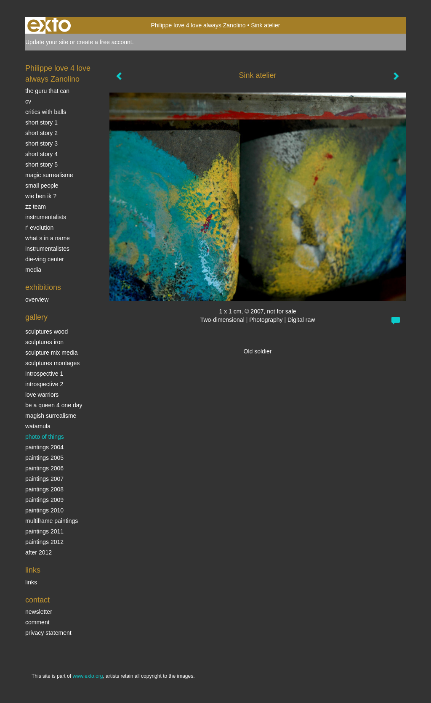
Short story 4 (41, 154)
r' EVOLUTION (39, 227)
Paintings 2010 (44, 510)
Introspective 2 (44, 384)
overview (36, 299)
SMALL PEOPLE (42, 185)
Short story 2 (41, 133)
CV (28, 101)
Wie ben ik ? (40, 196)
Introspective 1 (44, 373)
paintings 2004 (44, 447)
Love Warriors (42, 394)
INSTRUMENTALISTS (45, 217)
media (33, 269)
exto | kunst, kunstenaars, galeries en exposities (49, 25)
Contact (37, 600)
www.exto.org (87, 676)
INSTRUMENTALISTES (47, 248)
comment (37, 622)
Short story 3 (41, 143)
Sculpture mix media (51, 352)
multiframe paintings (51, 520)
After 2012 (38, 552)
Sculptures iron (44, 342)
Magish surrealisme (50, 415)
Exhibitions (43, 287)
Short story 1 (41, 122)
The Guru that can (47, 91)
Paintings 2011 (44, 531)
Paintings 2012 (44, 542)
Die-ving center (44, 259)
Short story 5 (41, 164)
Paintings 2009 (44, 499)
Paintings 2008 (44, 489)
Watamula (38, 426)
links (31, 582)
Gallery (36, 317)
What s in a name (47, 238)
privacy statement (48, 632)
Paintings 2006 (44, 468)
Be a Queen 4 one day (53, 405)
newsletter (38, 611)
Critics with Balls (45, 112)
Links (32, 570)
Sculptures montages (52, 363)
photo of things (44, 436)
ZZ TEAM (35, 206)
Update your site (46, 42)
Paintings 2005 (44, 457)
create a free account (104, 42)
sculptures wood (46, 331)
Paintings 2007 (44, 478)
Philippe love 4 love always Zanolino (198, 25)
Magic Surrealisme (49, 175)
